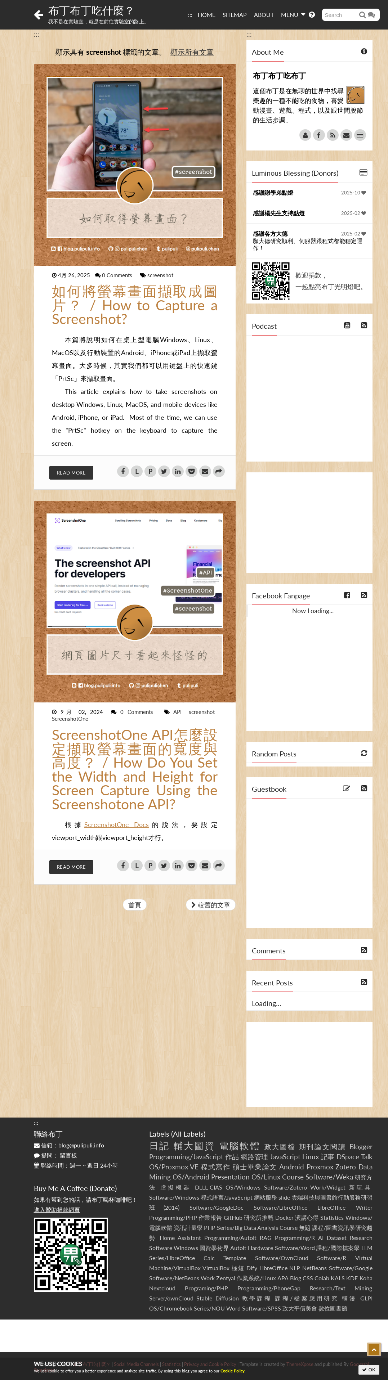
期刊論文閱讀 (323, 1146)
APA (283, 1278)
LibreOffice (273, 1267)
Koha (366, 1278)
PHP (209, 1227)
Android (291, 1167)
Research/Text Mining (341, 1288)
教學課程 (257, 1298)
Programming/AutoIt (230, 1237)
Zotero (345, 1167)
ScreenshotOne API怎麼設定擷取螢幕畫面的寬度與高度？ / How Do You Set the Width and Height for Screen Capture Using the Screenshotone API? (135, 769)
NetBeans (314, 1267)
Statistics (332, 1217)
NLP (294, 1267)
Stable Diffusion (217, 1298)
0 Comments (118, 275)
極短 (238, 1267)
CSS (308, 1278)
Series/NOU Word (217, 1308)
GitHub (233, 1217)
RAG (266, 1237)
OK (368, 1369)
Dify (251, 1267)
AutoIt (238, 1247)
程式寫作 (215, 1167)
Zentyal (225, 1278)
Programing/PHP (206, 1288)
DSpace (347, 1156)
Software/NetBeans (174, 1278)
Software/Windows (174, 1197)
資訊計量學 (188, 1227)
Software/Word (295, 1247)
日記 (159, 1145)
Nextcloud (162, 1288)
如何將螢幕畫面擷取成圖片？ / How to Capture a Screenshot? (135, 305)
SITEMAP (235, 14)
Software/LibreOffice (280, 1207)
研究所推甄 (258, 1217)
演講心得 (307, 1217)
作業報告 (210, 1217)
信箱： (69, 1145)
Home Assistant (180, 1237)
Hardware (260, 1247)
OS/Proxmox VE (174, 1167)
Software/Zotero (285, 1187)
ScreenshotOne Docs (116, 824)
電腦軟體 (240, 1145)
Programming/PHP (173, 1217)
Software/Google (351, 1267)
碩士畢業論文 (255, 1167)
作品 (232, 1156)
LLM (367, 1247)
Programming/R (295, 1237)
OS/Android (191, 1177)
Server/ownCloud (171, 1298)
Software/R (331, 1257)
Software (160, 1247)
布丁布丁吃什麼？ (91, 10)
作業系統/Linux (256, 1278)
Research (361, 1237)
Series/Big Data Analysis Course (257, 1227)
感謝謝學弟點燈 (273, 192)
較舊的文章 (210, 905)
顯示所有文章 (192, 52)
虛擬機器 (175, 1187)
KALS (338, 1278)
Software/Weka (329, 1177)
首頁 (134, 905)
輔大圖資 (194, 1145)
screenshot (160, 275)
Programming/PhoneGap (268, 1288)
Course (293, 1177)
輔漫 (349, 1298)
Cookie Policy (232, 1370)
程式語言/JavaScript (227, 1197)
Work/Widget (327, 1187)
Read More (71, 473)
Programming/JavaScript (186, 1156)
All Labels (188, 1133)
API (179, 712)
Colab (322, 1278)
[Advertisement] (309, 522)
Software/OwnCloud (281, 1257)
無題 (305, 1227)
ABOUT (264, 14)
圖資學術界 (214, 1247)
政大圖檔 (280, 1146)
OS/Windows (243, 1187)
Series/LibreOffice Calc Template (197, 1257)
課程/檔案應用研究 (307, 1298)
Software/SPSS (261, 1308)
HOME (206, 14)
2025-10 (353, 192)
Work (208, 1278)
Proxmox (320, 1167)
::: (190, 14)
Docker (284, 1217)
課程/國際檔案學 (338, 1247)
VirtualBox (215, 1267)
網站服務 (265, 1197)
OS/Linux (265, 1177)
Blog (295, 1278)
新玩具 (361, 1187)
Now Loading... (313, 611)
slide (284, 1197)
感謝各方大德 (270, 233)
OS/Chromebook (170, 1308)
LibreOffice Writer (344, 1207)
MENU (293, 14)
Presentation (230, 1177)
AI (321, 1237)
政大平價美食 (299, 1308)
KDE (352, 1278)
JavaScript (285, 1156)
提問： (55, 1155)
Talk (367, 1156)
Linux (310, 1156)
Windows (186, 1247)
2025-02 (353, 213)
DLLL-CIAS (208, 1187)
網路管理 (254, 1156)
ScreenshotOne (70, 718)
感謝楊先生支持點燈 (279, 213)
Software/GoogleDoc (216, 1207)
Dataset (337, 1237)
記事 (327, 1156)
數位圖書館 (332, 1308)
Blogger (361, 1146)
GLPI (366, 1298)
